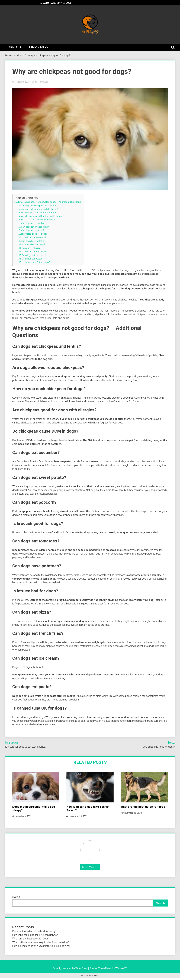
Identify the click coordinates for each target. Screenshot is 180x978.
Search (16, 896)
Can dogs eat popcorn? (32, 230)
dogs (34, 81)
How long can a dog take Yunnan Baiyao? (35, 934)
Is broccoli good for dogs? (34, 233)
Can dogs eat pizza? (31, 248)
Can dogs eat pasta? (32, 258)
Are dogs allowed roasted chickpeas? (39, 209)
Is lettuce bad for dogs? (33, 244)
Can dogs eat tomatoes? (34, 237)
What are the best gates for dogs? (144, 806)
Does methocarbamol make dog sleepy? (34, 931)
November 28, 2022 (131, 813)
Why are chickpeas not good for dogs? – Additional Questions (48, 201)
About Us (15, 47)
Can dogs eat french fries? (35, 251)
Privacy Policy (38, 47)
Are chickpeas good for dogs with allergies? (42, 216)
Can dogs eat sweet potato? (35, 226)
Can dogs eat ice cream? (34, 255)
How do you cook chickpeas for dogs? (39, 212)
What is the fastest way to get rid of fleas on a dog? (40, 942)
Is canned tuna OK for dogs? (36, 262)
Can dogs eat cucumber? (33, 223)
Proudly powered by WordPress (70, 968)
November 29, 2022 (77, 816)
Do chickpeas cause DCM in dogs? (38, 219)
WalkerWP (121, 968)
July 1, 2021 (23, 81)
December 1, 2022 (21, 816)
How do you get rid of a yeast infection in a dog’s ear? (41, 945)
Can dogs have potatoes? (33, 241)
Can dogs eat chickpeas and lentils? (38, 205)
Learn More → (90, 867)
